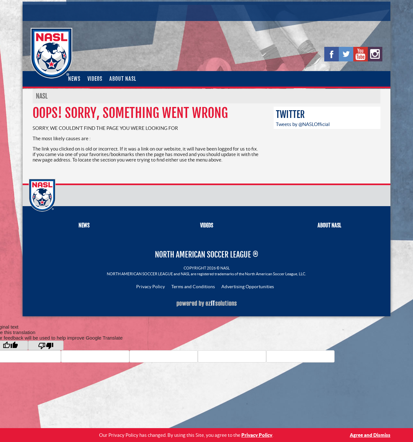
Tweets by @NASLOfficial (303, 124)
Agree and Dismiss (370, 435)
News (74, 79)
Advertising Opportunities (247, 286)
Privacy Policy (150, 286)
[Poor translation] (46, 345)
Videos (94, 79)
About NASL (122, 79)
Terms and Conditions (193, 286)
